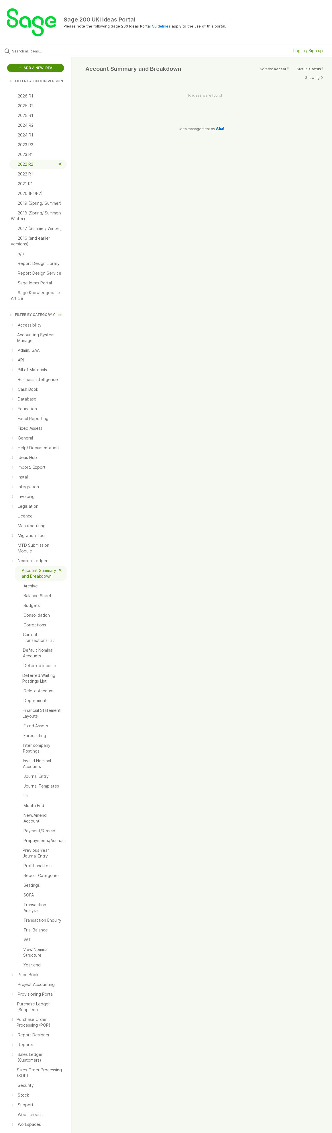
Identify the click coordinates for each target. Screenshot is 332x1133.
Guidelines (161, 26)
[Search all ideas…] (40, 51)
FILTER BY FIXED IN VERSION (36, 81)
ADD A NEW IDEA (35, 68)
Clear (57, 314)
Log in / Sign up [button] (308, 50)
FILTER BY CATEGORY (30, 314)
